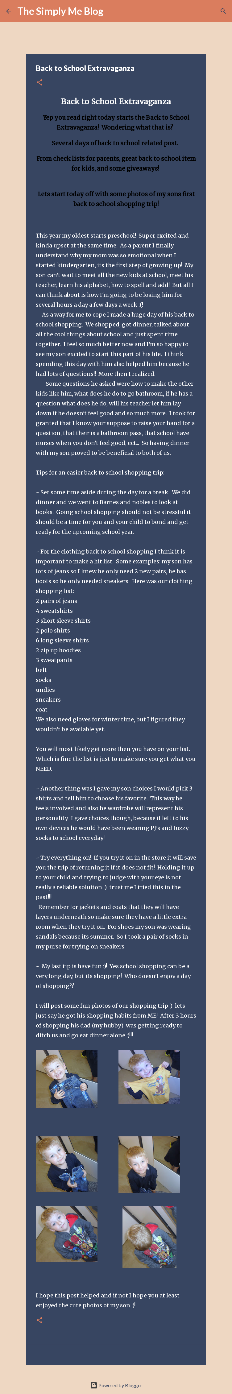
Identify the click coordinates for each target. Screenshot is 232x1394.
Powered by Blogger (116, 1385)
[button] (39, 83)
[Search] (112, 11)
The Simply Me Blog (60, 11)
